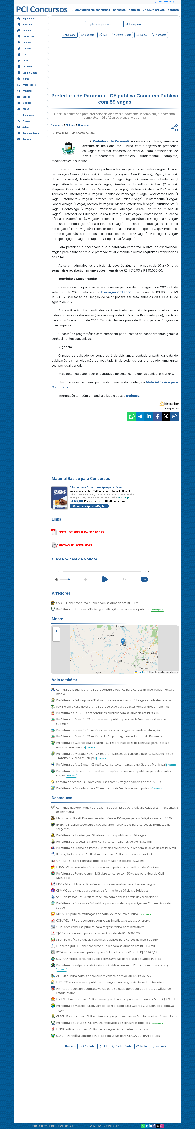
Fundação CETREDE (116, 292)
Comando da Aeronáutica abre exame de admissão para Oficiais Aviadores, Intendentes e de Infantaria (117, 809)
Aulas (23, 126)
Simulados (25, 114)
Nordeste (24, 66)
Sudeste (24, 48)
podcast (132, 395)
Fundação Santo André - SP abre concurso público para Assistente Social (105, 854)
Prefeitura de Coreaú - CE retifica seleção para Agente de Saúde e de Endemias (109, 736)
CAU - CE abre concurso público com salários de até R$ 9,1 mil (98, 603)
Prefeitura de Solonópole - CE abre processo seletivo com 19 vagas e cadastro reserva (114, 700)
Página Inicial (27, 18)
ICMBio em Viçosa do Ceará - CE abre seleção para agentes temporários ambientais (112, 707)
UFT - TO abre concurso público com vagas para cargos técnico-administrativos (110, 982)
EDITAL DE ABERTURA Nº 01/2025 (81, 532)
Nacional (24, 42)
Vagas (23, 108)
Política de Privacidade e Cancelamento (52, 1126)
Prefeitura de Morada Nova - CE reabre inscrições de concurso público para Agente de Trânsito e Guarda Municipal (114, 756)
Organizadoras (28, 132)
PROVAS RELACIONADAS (75, 545)
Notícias (24, 30)
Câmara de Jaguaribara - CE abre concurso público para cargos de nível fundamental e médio (115, 692)
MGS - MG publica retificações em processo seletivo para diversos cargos (105, 884)
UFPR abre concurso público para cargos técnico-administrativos (100, 927)
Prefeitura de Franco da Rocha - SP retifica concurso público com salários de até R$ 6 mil (116, 848)
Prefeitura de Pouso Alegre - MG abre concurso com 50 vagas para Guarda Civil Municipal (110, 875)
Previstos (24, 90)
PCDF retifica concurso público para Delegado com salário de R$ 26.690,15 (106, 952)
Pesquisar (134, 24)
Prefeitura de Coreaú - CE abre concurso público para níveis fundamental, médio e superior (112, 721)
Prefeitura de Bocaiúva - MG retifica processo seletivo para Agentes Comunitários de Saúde (113, 905)
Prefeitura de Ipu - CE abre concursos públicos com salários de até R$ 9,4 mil (108, 713)
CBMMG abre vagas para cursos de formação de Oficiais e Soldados (102, 890)
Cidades (24, 102)
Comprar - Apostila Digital (89, 506)
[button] (56, 630)
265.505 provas (154, 10)
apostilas (119, 10)
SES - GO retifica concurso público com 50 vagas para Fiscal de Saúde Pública (108, 959)
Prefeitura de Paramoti (111, 141)
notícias (134, 10)
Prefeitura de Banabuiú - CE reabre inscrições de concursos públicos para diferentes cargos (113, 773)
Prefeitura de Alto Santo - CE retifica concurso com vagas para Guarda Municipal (116, 764)
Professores (26, 84)
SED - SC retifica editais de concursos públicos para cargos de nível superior (107, 939)
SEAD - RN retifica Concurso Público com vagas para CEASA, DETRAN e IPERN (108, 1036)
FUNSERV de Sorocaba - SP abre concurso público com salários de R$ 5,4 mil (108, 867)
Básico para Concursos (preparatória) (96, 487)
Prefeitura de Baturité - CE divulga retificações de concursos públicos (110, 609)
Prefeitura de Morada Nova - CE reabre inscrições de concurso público (109, 788)
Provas (23, 120)
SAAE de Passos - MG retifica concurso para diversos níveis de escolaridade (107, 897)
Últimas (24, 78)
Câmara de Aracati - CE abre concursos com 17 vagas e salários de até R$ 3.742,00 (111, 782)
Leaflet (140, 672)
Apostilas (24, 24)
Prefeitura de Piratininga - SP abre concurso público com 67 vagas (101, 835)
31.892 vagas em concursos (91, 10)
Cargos (23, 96)
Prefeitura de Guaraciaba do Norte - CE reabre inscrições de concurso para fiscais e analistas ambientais (112, 745)
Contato (24, 138)
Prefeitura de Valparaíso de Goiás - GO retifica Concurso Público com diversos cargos (114, 967)
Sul (21, 54)
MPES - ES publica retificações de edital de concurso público (104, 914)
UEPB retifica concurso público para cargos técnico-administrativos (102, 1029)
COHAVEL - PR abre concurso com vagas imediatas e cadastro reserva (103, 920)
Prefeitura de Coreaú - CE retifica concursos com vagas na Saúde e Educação (108, 730)
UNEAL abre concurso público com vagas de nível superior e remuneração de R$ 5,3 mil (115, 999)
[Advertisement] (87, 64)
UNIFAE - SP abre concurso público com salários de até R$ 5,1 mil (100, 861)
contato (173, 10)
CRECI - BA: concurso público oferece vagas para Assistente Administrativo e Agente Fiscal (117, 1016)
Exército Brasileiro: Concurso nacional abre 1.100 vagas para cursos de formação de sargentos (113, 827)
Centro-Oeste (27, 72)
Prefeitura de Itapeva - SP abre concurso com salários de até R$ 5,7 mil (104, 842)
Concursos (25, 36)
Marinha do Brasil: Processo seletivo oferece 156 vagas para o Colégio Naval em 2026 (114, 818)
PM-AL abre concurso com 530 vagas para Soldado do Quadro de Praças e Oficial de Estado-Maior (113, 991)
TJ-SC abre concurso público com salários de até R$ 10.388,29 (98, 933)
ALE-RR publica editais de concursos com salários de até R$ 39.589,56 (103, 976)
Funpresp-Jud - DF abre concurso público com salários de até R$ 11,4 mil (105, 946)
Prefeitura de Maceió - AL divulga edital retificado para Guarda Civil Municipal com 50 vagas (115, 1008)
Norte (23, 60)
